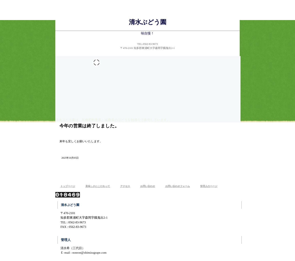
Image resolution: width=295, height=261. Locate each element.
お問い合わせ (147, 186)
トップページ (67, 186)
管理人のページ (208, 186)
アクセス (125, 186)
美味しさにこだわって (97, 186)
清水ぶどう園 (147, 22)
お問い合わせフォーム (177, 186)
